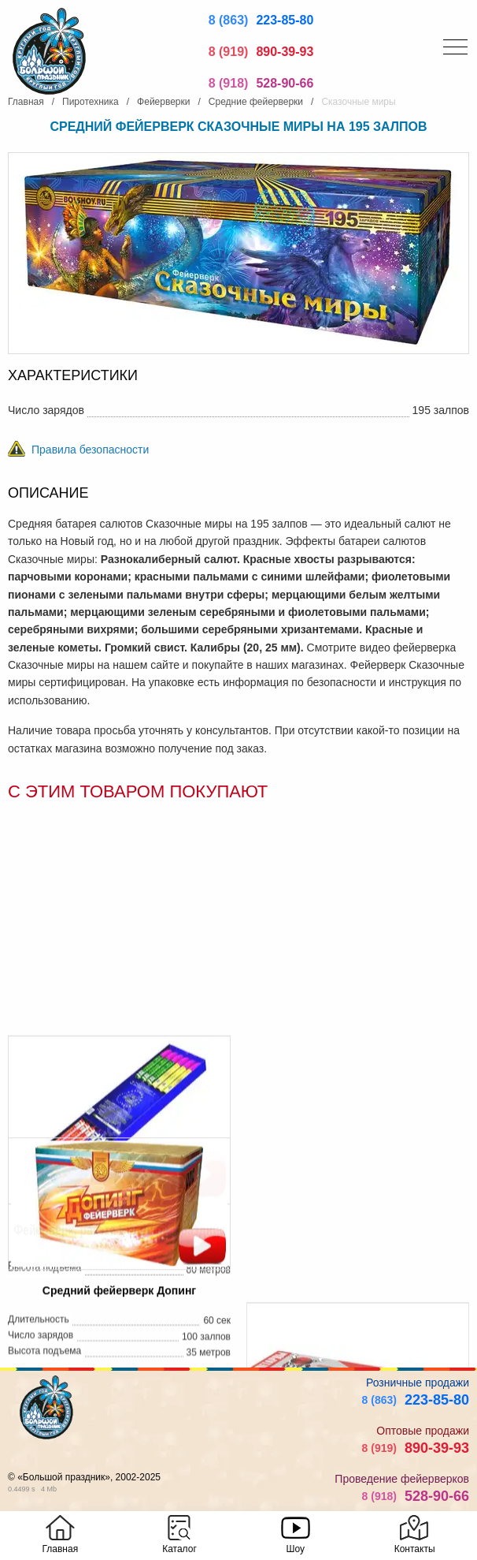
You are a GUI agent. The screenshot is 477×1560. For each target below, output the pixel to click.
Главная (26, 101)
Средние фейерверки (256, 101)
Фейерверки (163, 101)
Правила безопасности (90, 449)
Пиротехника (90, 101)
